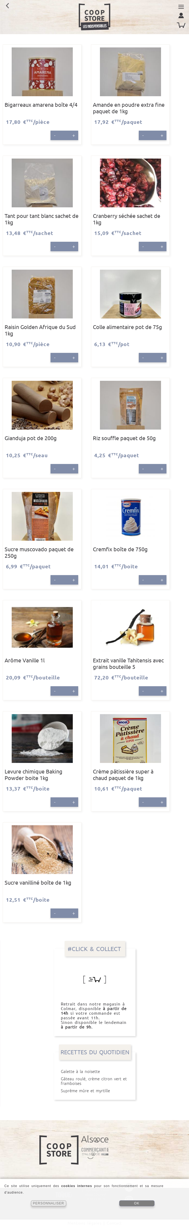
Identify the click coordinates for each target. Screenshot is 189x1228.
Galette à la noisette (95, 1071)
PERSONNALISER (48, 1203)
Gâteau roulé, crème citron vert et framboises (95, 1081)
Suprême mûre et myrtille (95, 1090)
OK (136, 1203)
